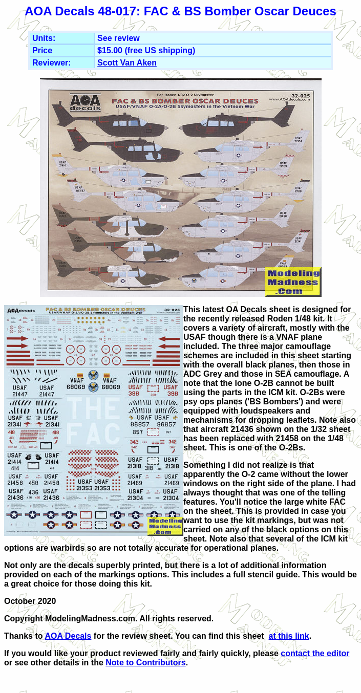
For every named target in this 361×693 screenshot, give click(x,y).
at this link (289, 636)
